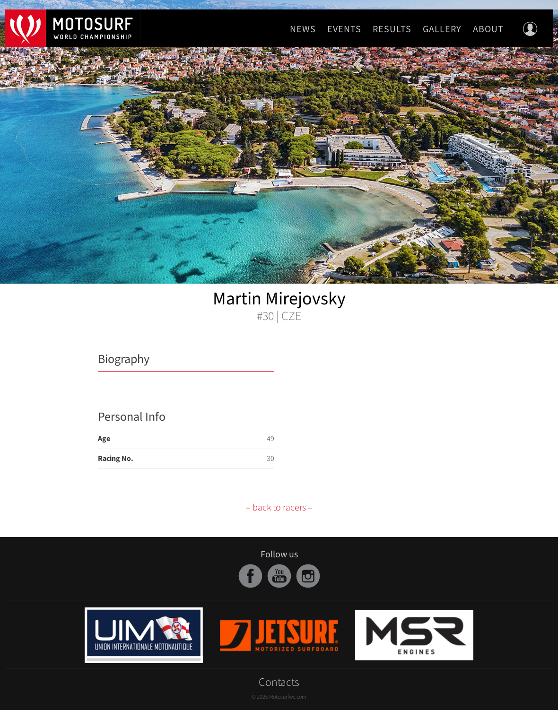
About (488, 29)
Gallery (442, 29)
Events (344, 29)
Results (392, 29)
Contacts (279, 682)
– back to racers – (279, 507)
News (303, 29)
